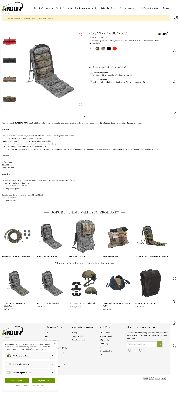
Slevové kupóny (106, 351)
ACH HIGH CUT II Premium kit (82, 303)
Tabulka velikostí (78, 340)
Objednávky (104, 340)
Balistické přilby (109, 8)
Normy (74, 332)
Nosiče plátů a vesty (150, 8)
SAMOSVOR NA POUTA (145, 303)
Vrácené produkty (107, 336)
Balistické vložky (78, 336)
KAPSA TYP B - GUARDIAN (46, 256)
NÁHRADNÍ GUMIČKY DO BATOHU (16, 256)
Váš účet (105, 327)
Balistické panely (128, 8)
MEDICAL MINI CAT (77, 256)
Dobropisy (104, 344)
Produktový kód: (95, 37)
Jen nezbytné (16, 380)
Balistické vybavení (44, 8)
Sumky (167, 8)
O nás (46, 332)
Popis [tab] (85, 116)
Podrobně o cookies (51, 340)
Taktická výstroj (64, 8)
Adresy (102, 347)
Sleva (46, 336)
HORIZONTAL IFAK (110, 256)
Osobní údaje (105, 332)
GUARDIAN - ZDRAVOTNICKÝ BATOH (152, 256)
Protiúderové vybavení (86, 8)
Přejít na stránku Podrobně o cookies (30, 386)
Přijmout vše (43, 380)
